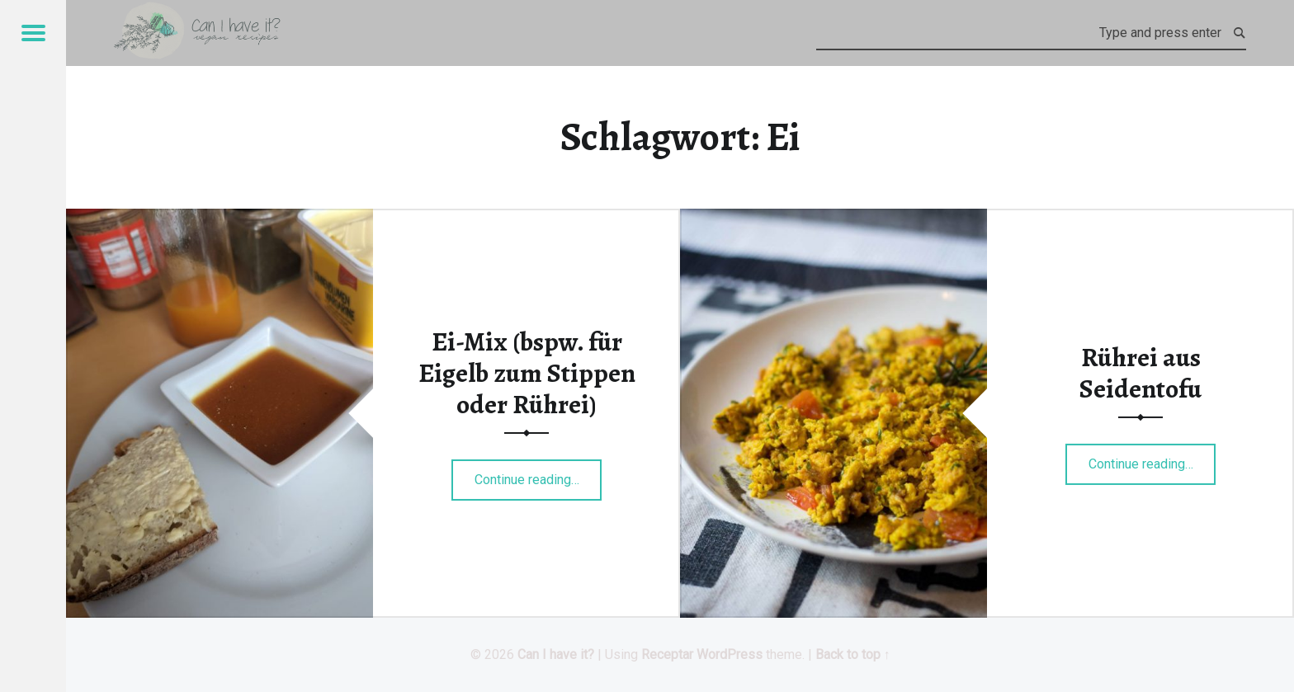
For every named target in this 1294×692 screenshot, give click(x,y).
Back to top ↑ (852, 654)
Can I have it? (555, 654)
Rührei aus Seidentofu (1140, 373)
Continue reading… (538, 474)
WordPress (730, 654)
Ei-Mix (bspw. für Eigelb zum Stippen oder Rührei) (526, 372)
